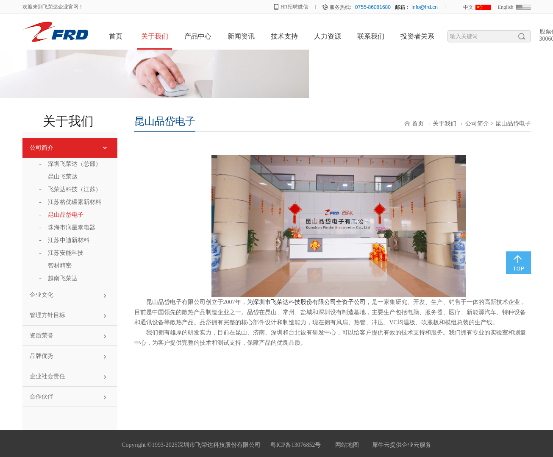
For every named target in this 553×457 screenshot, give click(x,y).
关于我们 (444, 123)
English (506, 7)
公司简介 (477, 123)
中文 (468, 7)
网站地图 (345, 445)
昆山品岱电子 (513, 123)
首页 (115, 36)
